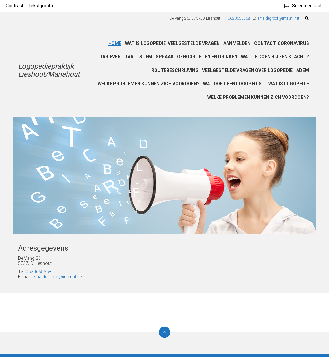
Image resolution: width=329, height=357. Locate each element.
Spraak (164, 56)
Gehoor (186, 56)
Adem (302, 70)
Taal (130, 56)
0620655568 (38, 271)
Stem (145, 56)
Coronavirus (293, 43)
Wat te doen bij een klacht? (275, 56)
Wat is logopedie (145, 43)
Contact (265, 43)
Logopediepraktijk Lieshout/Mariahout (49, 70)
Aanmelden (237, 43)
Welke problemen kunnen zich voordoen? (149, 83)
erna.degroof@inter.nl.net (278, 18)
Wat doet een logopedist (234, 83)
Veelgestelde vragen (194, 43)
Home (114, 43)
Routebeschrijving (175, 70)
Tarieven (110, 56)
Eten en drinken (218, 56)
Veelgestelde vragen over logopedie (247, 70)
